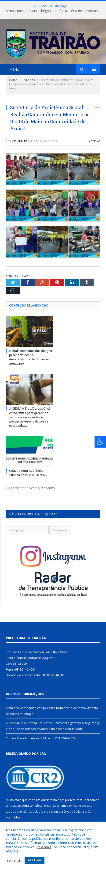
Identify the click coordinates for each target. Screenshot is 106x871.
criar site (34, 800)
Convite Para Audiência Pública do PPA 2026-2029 (28, 472)
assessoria (21, 805)
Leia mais (44, 846)
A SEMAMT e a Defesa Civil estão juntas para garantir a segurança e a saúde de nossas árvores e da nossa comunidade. (29, 417)
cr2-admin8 (19, 141)
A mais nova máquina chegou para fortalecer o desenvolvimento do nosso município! (54, 11)
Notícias (94, 141)
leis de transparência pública (61, 811)
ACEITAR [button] (34, 860)
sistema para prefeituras (63, 800)
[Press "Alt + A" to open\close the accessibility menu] (100, 442)
